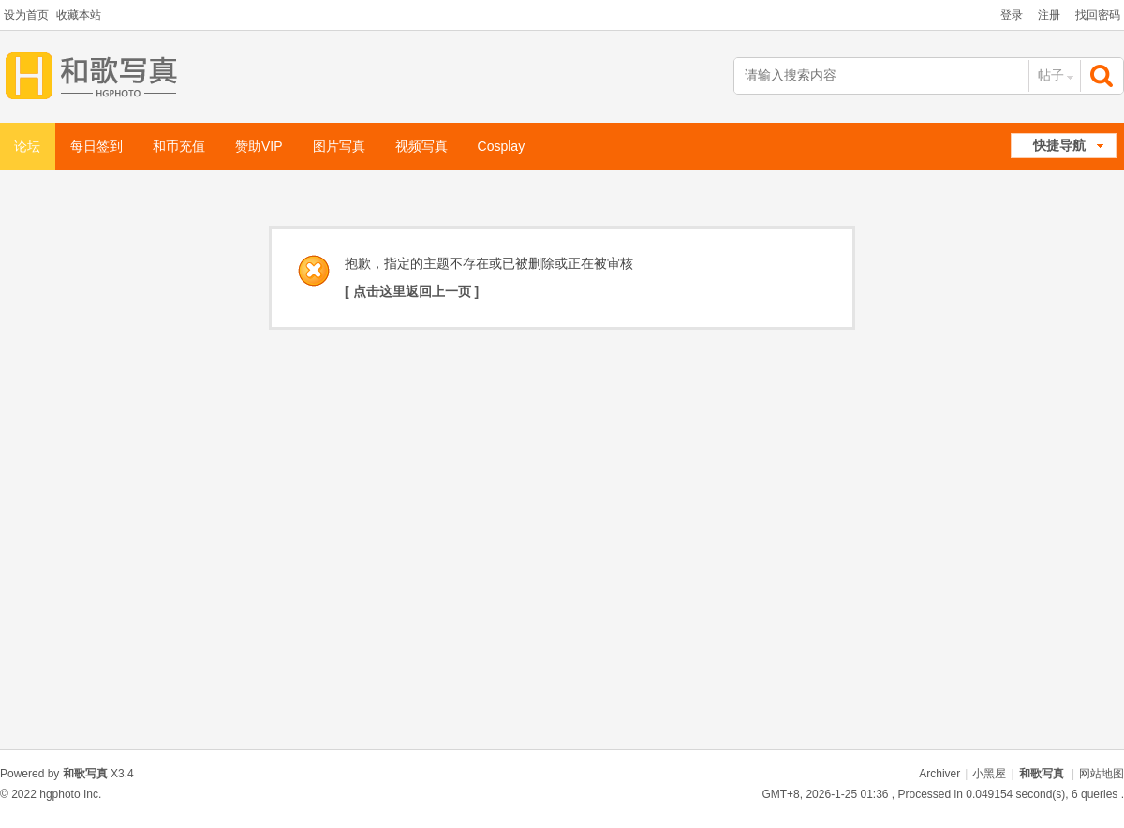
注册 (1049, 15)
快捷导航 (1059, 145)
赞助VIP (259, 146)
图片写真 (339, 146)
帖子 (1051, 74)
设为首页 (26, 15)
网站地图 (1101, 773)
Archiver (939, 773)
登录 (1011, 15)
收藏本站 (78, 15)
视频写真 (421, 146)
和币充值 (179, 146)
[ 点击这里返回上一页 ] (412, 291)
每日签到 (96, 146)
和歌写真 (1041, 773)
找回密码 (1097, 15)
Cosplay (501, 146)
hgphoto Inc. (70, 794)
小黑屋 (989, 773)
